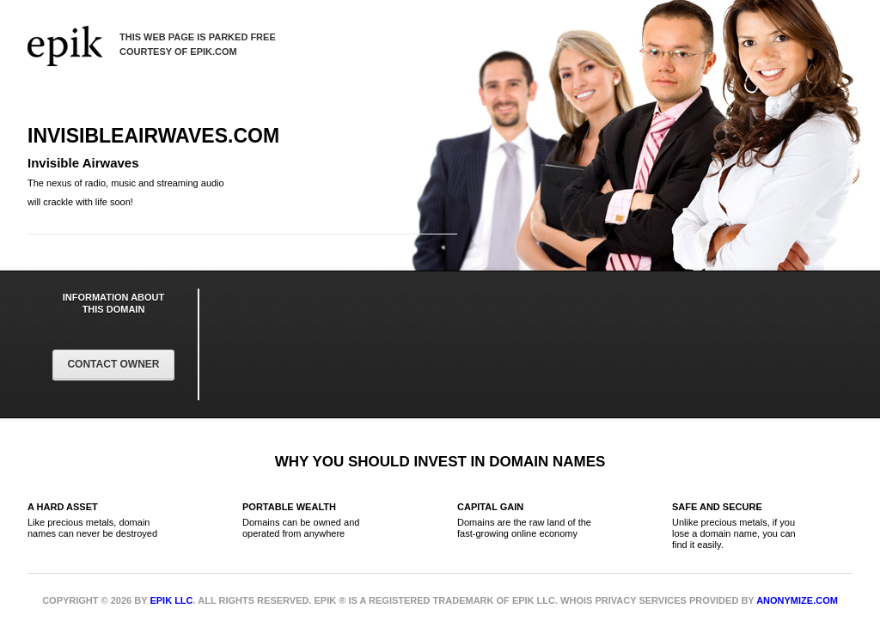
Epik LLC (171, 600)
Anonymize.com (797, 600)
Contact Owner (113, 364)
